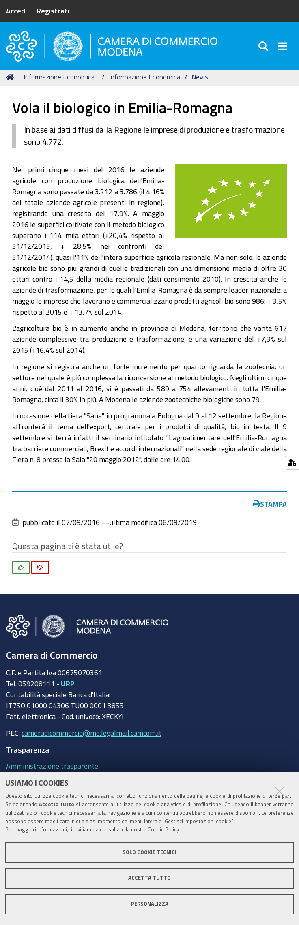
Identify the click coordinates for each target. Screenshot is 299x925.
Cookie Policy (163, 829)
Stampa (270, 508)
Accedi (16, 10)
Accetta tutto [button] (149, 877)
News (199, 82)
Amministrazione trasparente (52, 771)
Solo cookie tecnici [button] (149, 852)
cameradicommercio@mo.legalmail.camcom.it (91, 737)
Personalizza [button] (149, 903)
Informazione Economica (59, 82)
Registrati (53, 10)
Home (11, 82)
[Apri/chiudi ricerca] (264, 48)
